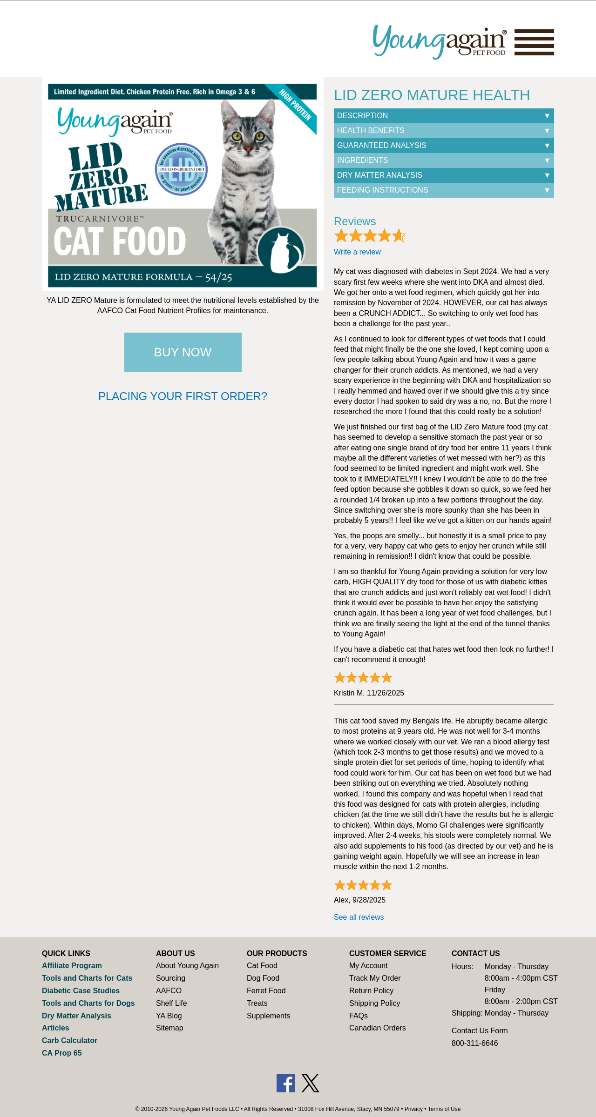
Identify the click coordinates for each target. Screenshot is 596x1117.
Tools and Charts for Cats (87, 978)
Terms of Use (444, 1109)
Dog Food (263, 978)
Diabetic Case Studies (81, 991)
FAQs (358, 1016)
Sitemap (169, 1028)
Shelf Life (171, 1003)
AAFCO (169, 991)
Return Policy (371, 991)
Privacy (414, 1109)
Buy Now (183, 352)
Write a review (357, 252)
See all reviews (359, 917)
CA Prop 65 (62, 1053)
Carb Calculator (69, 1040)
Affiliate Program (72, 966)
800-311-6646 (475, 1043)
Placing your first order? (182, 396)
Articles (55, 1028)
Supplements (268, 1016)
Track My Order (375, 978)
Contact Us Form (480, 1031)
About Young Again (187, 966)
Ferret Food (266, 991)
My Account (368, 966)
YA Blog (169, 1016)
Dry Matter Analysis (76, 1016)
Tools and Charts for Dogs (88, 1003)
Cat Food (262, 966)
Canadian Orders (377, 1028)
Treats (257, 1003)
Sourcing (170, 978)
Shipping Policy (374, 1003)
